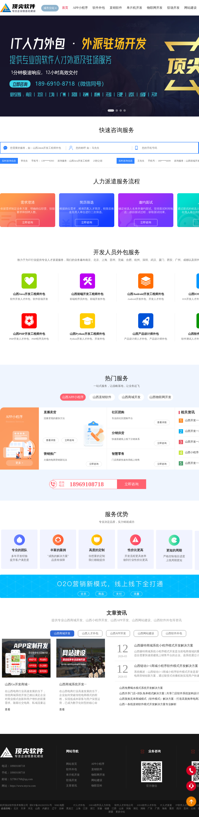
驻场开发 (173, 7)
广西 (157, 808)
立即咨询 (27, 254)
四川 (178, 808)
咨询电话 (61, 484)
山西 (37, 808)
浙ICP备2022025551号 (41, 805)
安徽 (99, 808)
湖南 (143, 808)
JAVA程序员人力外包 (100, 805)
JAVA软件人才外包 (146, 805)
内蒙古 (45, 808)
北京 (16, 808)
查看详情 (50, 440)
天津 (23, 808)
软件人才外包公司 (123, 805)
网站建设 (190, 7)
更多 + (19, 462)
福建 (107, 808)
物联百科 (96, 785)
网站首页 (71, 763)
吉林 (61, 808)
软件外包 (99, 7)
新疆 (110, 811)
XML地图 (59, 805)
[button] (111, 110)
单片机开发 (134, 7)
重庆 (171, 808)
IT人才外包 (79, 805)
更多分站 (120, 811)
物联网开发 (154, 7)
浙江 (92, 808)
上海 (78, 808)
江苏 (85, 808)
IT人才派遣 (166, 805)
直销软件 (116, 7)
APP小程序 (80, 7)
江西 (114, 808)
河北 (30, 808)
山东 (121, 808)
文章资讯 (71, 785)
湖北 (135, 808)
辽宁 (54, 808)
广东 (150, 808)
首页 (65, 7)
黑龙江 (69, 808)
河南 (128, 808)
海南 (164, 808)
